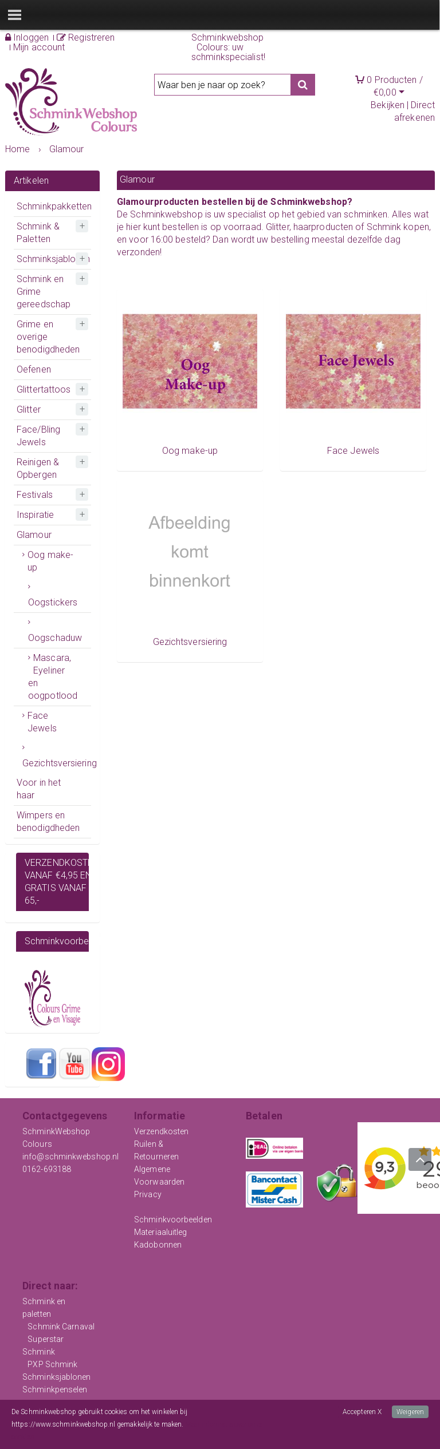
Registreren (86, 37)
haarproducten (323, 226)
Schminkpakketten (54, 206)
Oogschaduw (55, 637)
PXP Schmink (52, 1364)
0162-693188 (46, 1169)
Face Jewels (42, 722)
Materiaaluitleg (160, 1232)
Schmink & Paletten (38, 232)
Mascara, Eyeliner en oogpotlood (52, 676)
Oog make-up (50, 561)
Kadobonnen (158, 1244)
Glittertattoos (43, 389)
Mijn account (39, 47)
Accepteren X (362, 1412)
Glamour (34, 534)
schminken (365, 214)
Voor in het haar (39, 789)
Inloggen (27, 37)
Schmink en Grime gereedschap (43, 292)
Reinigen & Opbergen (38, 468)
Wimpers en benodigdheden (48, 821)
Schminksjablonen (54, 259)
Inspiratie (35, 514)
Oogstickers (52, 602)
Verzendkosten (161, 1131)
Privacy (148, 1194)
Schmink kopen (398, 226)
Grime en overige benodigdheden (48, 337)
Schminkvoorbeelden (173, 1219)
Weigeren (410, 1412)
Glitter (29, 409)
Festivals (35, 494)
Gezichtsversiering (56, 763)
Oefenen (34, 369)
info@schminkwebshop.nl (70, 1156)
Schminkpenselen (55, 1389)
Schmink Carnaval (61, 1326)
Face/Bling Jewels (38, 436)
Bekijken (387, 105)
